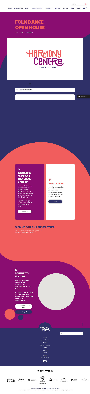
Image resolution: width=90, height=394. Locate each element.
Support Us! (25, 211)
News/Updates (18, 8)
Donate (78, 8)
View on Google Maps (23, 312)
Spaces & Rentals (36, 8)
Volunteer (58, 8)
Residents (48, 8)
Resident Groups (45, 358)
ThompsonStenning (68, 390)
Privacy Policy (37, 390)
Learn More (55, 201)
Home (10, 8)
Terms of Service (45, 390)
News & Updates (45, 340)
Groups (45, 347)
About (72, 8)
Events (27, 8)
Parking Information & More (24, 306)
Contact (65, 8)
